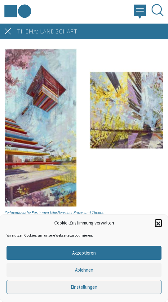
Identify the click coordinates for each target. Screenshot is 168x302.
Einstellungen (84, 287)
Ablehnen (84, 270)
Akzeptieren (84, 253)
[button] (158, 223)
